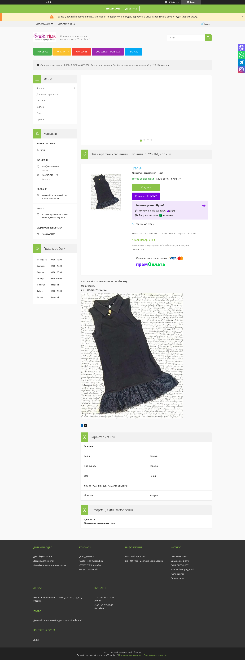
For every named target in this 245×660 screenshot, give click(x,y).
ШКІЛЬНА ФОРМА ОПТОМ (76, 65)
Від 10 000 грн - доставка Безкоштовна (144, 561)
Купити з (147, 196)
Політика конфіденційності (156, 655)
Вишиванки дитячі (180, 561)
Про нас (133, 51)
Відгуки (40, 107)
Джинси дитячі (178, 578)
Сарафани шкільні (100, 65)
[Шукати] (208, 37)
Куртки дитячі (177, 574)
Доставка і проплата (108, 51)
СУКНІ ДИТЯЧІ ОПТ (179, 565)
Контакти (81, 51)
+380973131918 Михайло (90, 565)
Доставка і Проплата (135, 556)
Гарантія (41, 100)
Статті (39, 113)
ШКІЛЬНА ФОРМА (179, 556)
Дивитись (131, 8)
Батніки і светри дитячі (182, 569)
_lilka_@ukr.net (86, 556)
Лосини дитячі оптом (43, 561)
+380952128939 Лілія (88, 569)
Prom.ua (137, 652)
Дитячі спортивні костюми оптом (49, 565)
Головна (42, 51)
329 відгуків (174, 2)
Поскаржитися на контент (130, 655)
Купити (147, 187)
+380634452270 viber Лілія (91, 561)
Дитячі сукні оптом (42, 556)
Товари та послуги (50, 65)
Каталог (61, 51)
